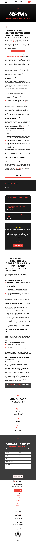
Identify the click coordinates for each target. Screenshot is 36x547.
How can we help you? (9, 464)
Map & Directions (18, 514)
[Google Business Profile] (20, 542)
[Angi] (16, 542)
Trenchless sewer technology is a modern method (13, 56)
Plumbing (18, 497)
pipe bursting (21, 44)
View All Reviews (18, 245)
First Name (7, 452)
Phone (7, 455)
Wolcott (14, 40)
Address (7, 458)
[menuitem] (18, 188)
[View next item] (19, 242)
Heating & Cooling (18, 498)
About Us (18, 495)
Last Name (20, 452)
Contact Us (18, 490)
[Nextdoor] (22, 542)
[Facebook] (13, 542)
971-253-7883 (18, 484)
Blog (18, 503)
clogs (23, 126)
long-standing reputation (18, 168)
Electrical (18, 500)
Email (19, 455)
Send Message (18, 476)
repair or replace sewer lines (10, 41)
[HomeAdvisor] (18, 542)
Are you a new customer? (9, 461)
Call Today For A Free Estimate (18, 50)
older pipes (19, 67)
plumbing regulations (24, 101)
